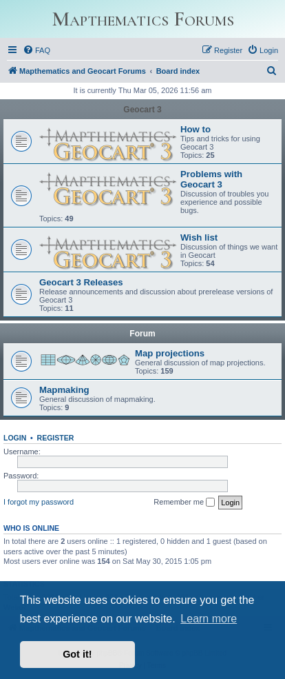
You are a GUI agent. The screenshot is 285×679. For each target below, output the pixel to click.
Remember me (184, 502)
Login (14, 438)
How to (195, 129)
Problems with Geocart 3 (211, 179)
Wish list (199, 237)
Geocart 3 (142, 109)
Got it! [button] (77, 654)
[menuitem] (36, 50)
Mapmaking (64, 390)
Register (55, 438)
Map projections (169, 353)
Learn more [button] (208, 619)
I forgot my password (38, 502)
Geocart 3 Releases (81, 282)
